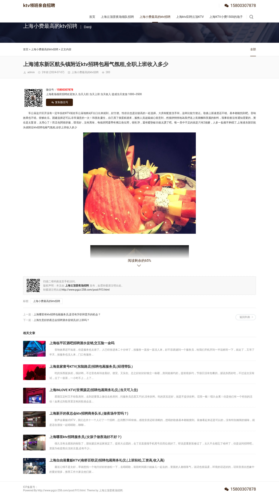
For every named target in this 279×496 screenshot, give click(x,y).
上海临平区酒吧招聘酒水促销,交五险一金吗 (81, 343)
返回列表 (245, 317)
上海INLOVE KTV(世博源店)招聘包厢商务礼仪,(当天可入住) (93, 390)
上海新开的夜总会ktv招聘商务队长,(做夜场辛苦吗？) (88, 413)
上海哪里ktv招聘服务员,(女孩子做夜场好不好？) (85, 437)
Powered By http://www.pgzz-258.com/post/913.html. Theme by (61, 490)
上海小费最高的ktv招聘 (155, 17)
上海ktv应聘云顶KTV (190, 17)
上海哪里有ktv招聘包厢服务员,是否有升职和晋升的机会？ (67, 314)
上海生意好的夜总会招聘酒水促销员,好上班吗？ (61, 320)
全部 (253, 49)
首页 (92, 17)
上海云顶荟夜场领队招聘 (117, 17)
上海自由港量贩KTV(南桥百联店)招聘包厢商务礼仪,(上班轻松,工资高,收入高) (106, 460)
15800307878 (243, 5)
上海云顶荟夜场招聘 (111, 490)
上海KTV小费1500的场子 (226, 17)
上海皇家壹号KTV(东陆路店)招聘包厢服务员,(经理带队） (92, 366)
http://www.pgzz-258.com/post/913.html (85, 289)
